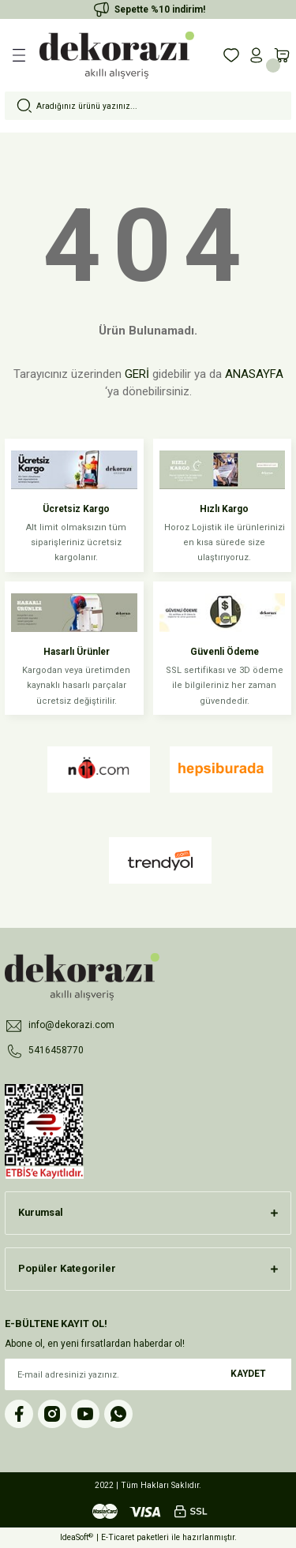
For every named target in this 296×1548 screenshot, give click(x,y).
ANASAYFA (254, 374)
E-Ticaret (117, 1537)
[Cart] (281, 55)
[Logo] (116, 55)
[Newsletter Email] (148, 1374)
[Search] (148, 106)
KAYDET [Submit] (248, 1373)
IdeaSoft (76, 1537)
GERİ (137, 374)
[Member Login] (256, 55)
